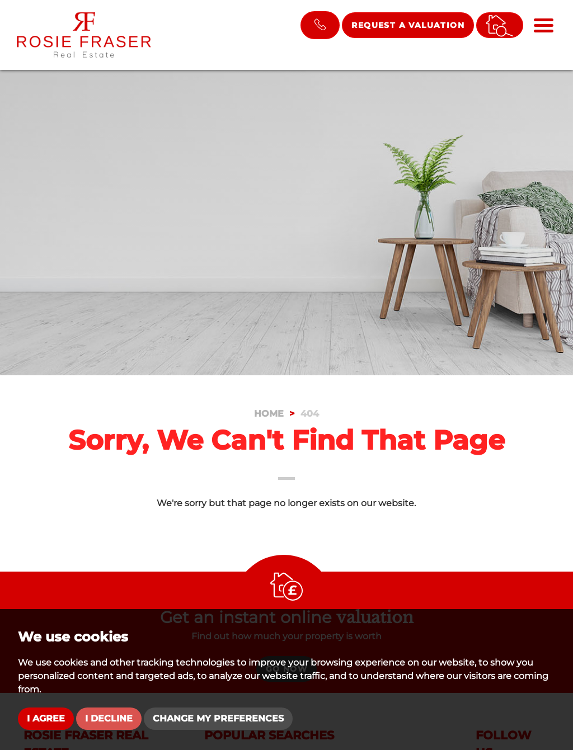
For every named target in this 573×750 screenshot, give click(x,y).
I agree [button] (46, 718)
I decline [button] (109, 718)
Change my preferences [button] (218, 718)
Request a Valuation (407, 25)
